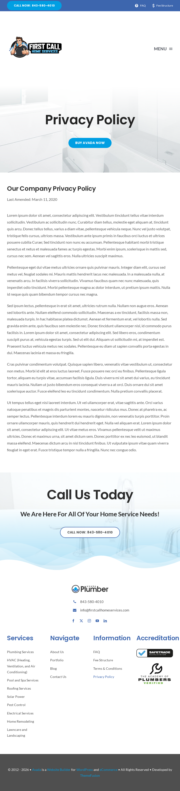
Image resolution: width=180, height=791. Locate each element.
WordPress (84, 770)
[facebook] (73, 620)
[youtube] (97, 620)
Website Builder (59, 770)
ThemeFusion (90, 775)
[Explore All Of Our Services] (90, 536)
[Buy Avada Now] (90, 143)
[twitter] (81, 620)
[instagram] (89, 620)
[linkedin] (105, 620)
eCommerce (108, 770)
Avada (36, 770)
